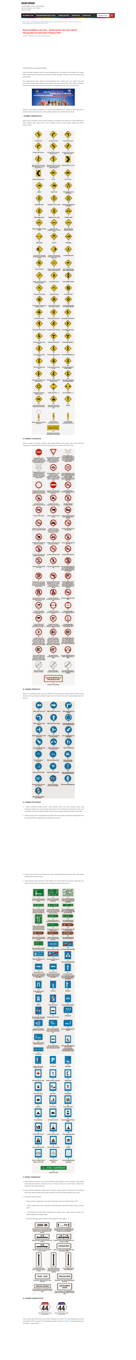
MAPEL (26, 36)
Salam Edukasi (28, 3)
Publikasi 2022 (76, 15)
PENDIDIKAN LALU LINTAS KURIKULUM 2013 (39, 36)
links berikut (66, 1321)
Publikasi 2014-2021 (63, 15)
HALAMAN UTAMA (28, 15)
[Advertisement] (53, 51)
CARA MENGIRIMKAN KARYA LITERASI (46, 15)
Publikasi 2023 (87, 15)
